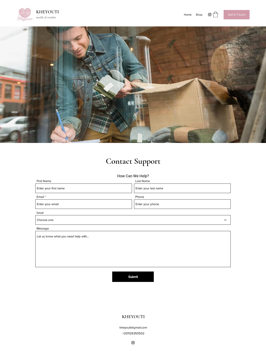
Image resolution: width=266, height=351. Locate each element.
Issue (40, 212)
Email (40, 196)
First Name (44, 180)
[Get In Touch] (237, 14)
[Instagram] (210, 14)
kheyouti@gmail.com (133, 327)
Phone (139, 196)
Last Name (142, 180)
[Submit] (133, 277)
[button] (215, 14)
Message (43, 228)
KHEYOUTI (47, 12)
